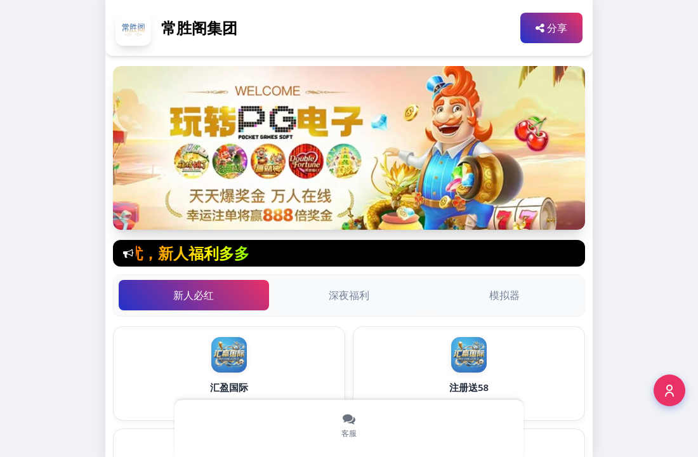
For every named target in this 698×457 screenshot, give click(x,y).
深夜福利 (349, 295)
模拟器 (504, 295)
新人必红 (193, 295)
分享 (551, 28)
